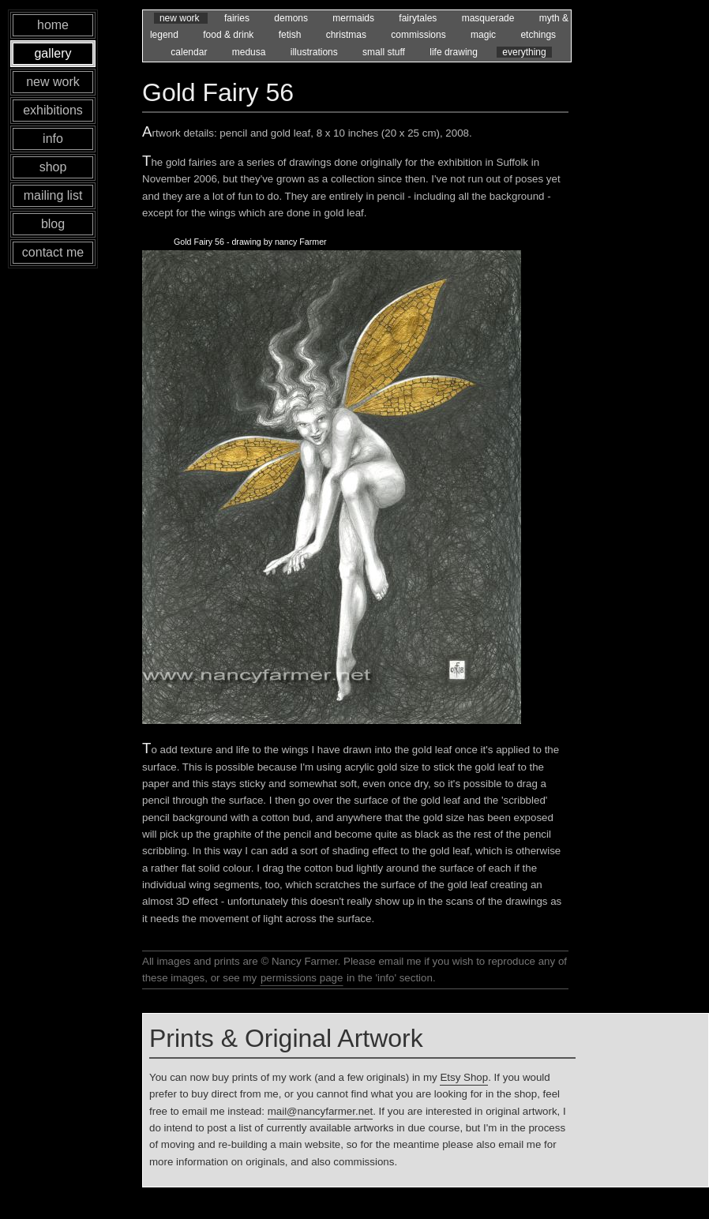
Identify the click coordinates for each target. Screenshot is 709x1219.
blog (53, 224)
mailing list (53, 195)
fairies (238, 18)
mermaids (354, 18)
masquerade (489, 18)
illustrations (315, 52)
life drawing (455, 52)
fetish (291, 34)
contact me (53, 252)
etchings (538, 34)
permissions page (302, 978)
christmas (348, 34)
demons (292, 18)
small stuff (384, 52)
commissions (419, 34)
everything (524, 52)
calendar (190, 52)
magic (484, 34)
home (53, 25)
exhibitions (53, 110)
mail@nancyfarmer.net (320, 1111)
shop (53, 167)
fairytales (419, 18)
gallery (52, 53)
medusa (250, 52)
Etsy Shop (464, 1077)
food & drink (229, 34)
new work (180, 18)
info (53, 138)
